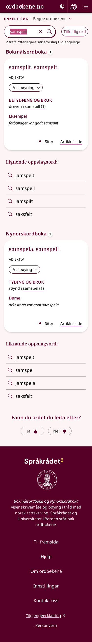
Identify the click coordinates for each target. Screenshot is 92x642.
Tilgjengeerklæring (43, 615)
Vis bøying (25, 269)
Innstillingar (46, 586)
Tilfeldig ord (75, 31)
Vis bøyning (26, 87)
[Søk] (49, 31)
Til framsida (46, 542)
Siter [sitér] (45, 141)
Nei (59, 431)
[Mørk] (62, 6)
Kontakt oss (46, 600)
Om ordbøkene (46, 571)
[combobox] (20, 31)
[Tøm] (40, 31)
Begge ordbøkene (52, 18)
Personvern (46, 625)
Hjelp (46, 556)
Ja (32, 431)
